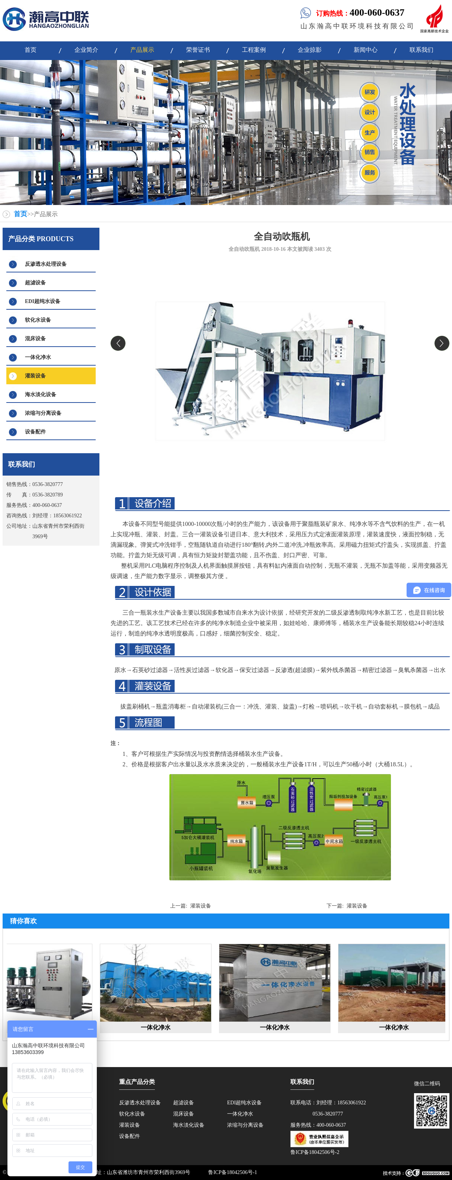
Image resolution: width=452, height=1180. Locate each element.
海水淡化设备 (40, 394)
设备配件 (35, 432)
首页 (20, 214)
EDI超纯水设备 (42, 301)
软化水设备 (38, 320)
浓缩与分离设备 (43, 413)
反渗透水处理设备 (46, 264)
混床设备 (35, 338)
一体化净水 (38, 357)
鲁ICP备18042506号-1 (232, 1172)
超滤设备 (35, 282)
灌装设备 (35, 376)
